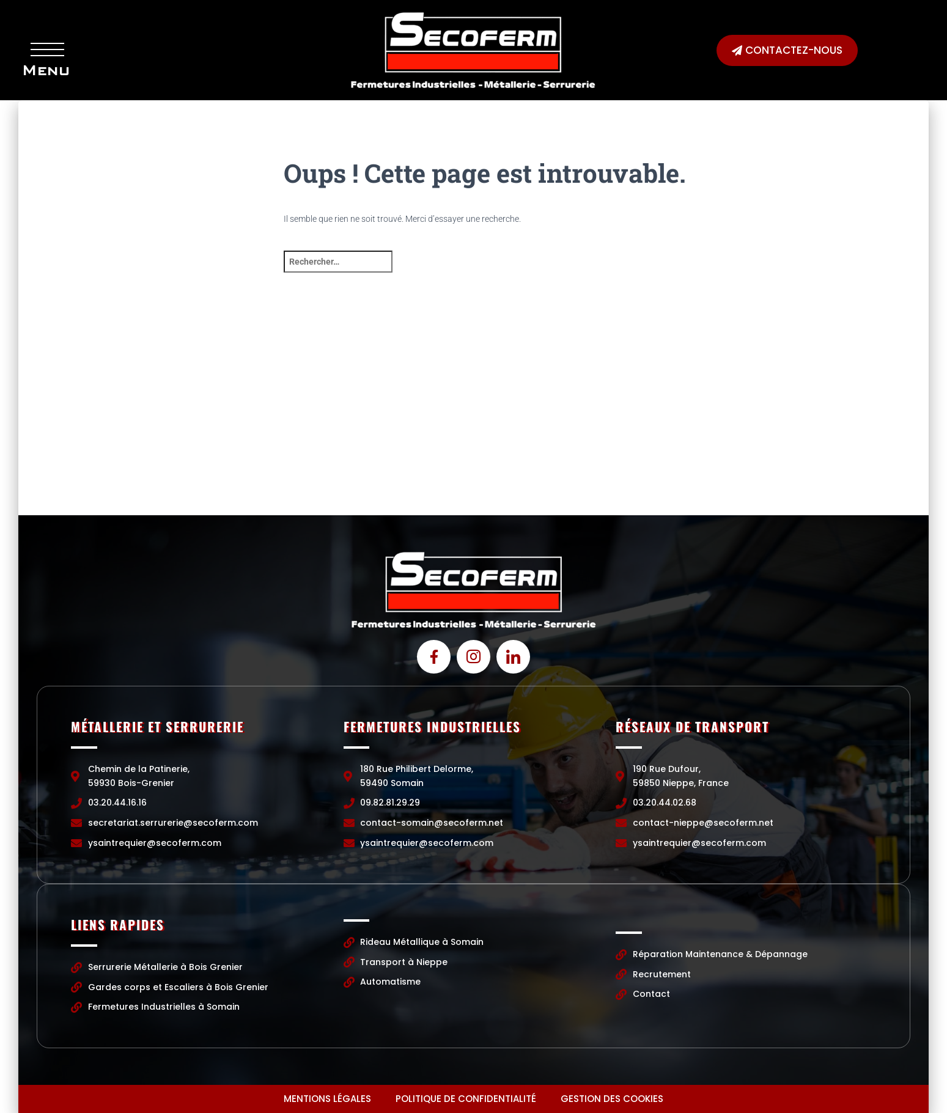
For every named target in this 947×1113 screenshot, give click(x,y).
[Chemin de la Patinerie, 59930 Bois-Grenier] (170, 423)
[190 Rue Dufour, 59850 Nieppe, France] (777, 423)
